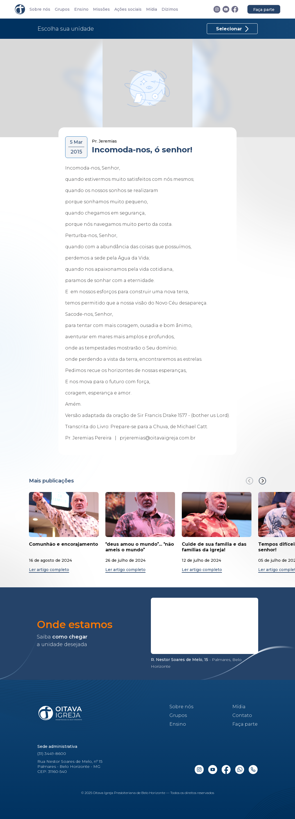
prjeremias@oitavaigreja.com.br (158, 438)
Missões (101, 9)
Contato (242, 715)
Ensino (81, 9)
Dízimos (170, 9)
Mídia (151, 9)
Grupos (62, 9)
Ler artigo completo (49, 569)
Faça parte (263, 9)
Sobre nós (40, 9)
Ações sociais (128, 9)
